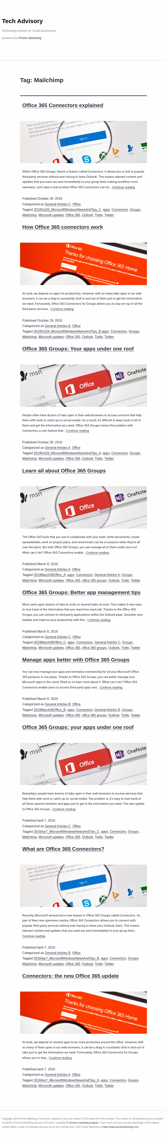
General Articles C (58, 204)
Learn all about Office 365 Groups (64, 471)
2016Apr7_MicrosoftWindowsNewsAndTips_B (66, 958)
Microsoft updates (51, 215)
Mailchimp (29, 215)
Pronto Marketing (29, 38)
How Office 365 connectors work (62, 227)
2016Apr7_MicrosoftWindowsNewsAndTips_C (66, 831)
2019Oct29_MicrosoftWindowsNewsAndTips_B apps (71, 331)
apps (106, 209)
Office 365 (73, 215)
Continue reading (123, 187)
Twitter (109, 215)
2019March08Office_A (50, 575)
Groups (135, 209)
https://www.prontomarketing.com (120, 1127)
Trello (99, 215)
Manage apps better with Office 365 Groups (76, 660)
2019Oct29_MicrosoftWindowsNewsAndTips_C (67, 209)
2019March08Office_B (50, 710)
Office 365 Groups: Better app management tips (81, 592)
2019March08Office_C (50, 642)
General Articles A (57, 447)
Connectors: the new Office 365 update (70, 976)
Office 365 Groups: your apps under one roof (78, 727)
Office (76, 204)
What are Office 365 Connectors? (63, 849)
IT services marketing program (82, 1122)
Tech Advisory (22, 21)
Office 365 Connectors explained (62, 105)
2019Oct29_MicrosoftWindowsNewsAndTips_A (67, 453)
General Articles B (57, 326)
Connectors (120, 209)
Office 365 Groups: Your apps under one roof (78, 349)
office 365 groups (94, 580)
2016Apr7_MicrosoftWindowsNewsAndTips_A (66, 1080)
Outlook (87, 215)
